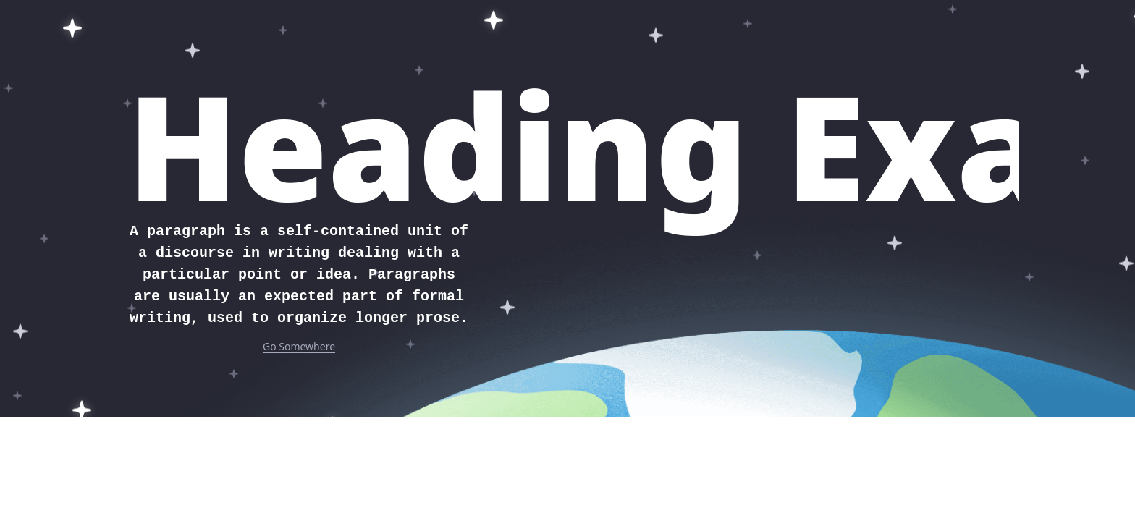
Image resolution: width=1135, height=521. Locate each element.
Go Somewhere (299, 346)
